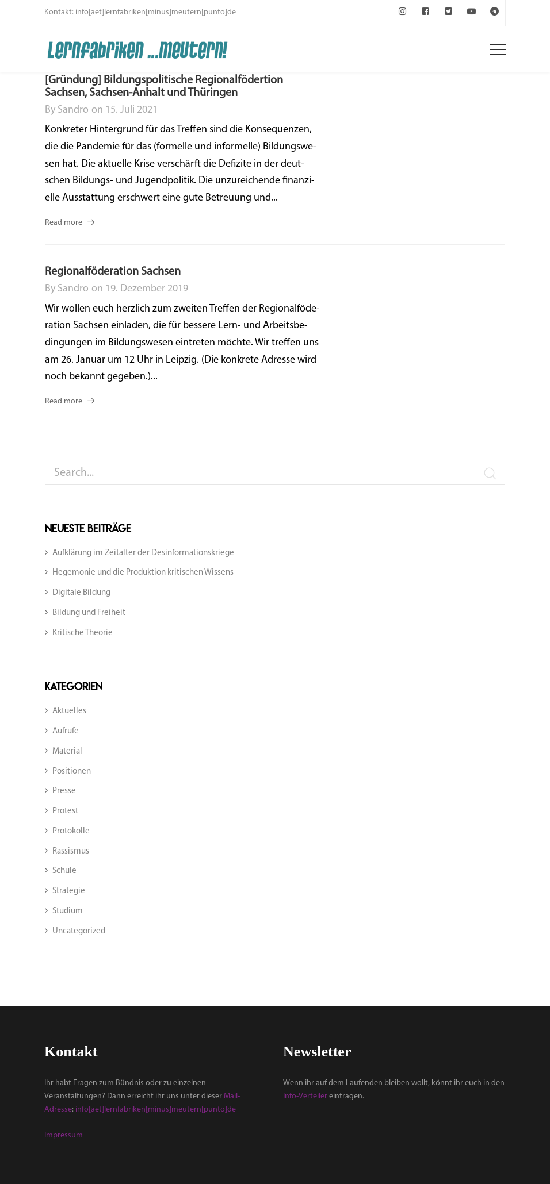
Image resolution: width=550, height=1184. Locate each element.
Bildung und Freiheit (88, 613)
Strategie (68, 891)
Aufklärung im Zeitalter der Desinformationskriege (143, 553)
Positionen (71, 771)
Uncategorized (78, 931)
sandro (73, 110)
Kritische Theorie (82, 633)
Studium (67, 911)
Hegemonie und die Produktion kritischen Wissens (143, 572)
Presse (64, 791)
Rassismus (70, 851)
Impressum (63, 1135)
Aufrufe (65, 731)
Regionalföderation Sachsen (113, 272)
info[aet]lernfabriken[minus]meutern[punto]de (155, 1109)
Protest (65, 811)
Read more (63, 222)
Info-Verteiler (305, 1096)
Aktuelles (69, 711)
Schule (64, 871)
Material (67, 751)
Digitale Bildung (81, 593)
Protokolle (71, 831)
